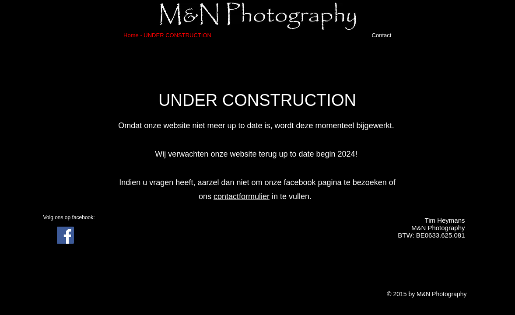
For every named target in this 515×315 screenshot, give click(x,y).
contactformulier (242, 196)
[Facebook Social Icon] (65, 235)
